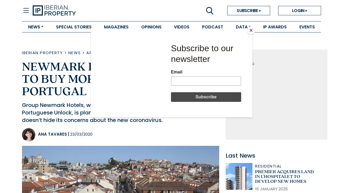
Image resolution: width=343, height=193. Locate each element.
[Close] (251, 30)
